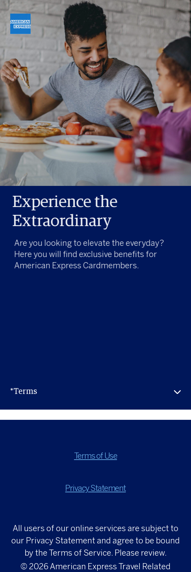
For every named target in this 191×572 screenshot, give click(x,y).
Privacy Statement (95, 489)
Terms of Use (95, 456)
